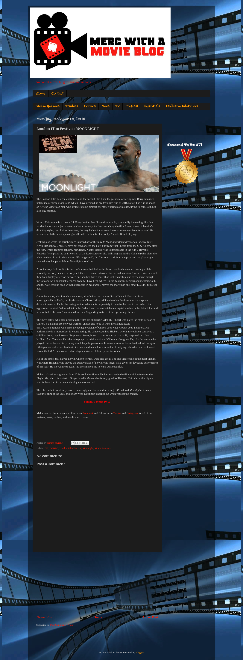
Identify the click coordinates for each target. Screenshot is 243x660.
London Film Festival (70, 448)
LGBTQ (54, 448)
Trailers (71, 106)
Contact (57, 94)
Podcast (131, 106)
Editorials (152, 106)
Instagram (132, 413)
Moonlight (88, 448)
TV (117, 106)
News (105, 106)
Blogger (140, 652)
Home (40, 94)
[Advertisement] (97, 583)
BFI (46, 448)
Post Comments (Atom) (62, 624)
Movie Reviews (48, 106)
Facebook (88, 413)
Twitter (117, 413)
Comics (90, 106)
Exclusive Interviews (182, 106)
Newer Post (44, 617)
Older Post (150, 617)
